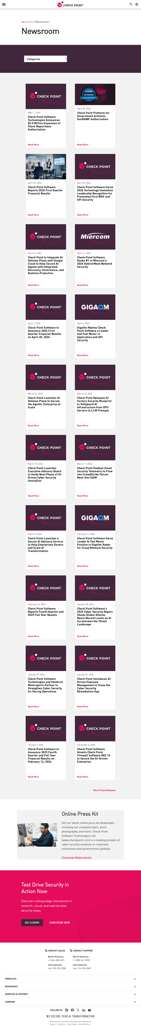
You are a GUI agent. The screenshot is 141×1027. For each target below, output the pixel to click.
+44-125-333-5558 (57, 968)
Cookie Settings (71, 1024)
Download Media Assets (76, 857)
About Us (27, 21)
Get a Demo (32, 922)
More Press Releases (104, 790)
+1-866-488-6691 (56, 960)
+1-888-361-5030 (81, 960)
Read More (33, 144)
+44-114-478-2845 (82, 968)
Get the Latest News (84, 1024)
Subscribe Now (59, 922)
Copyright (52, 1024)
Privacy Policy (61, 1024)
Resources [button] (11, 986)
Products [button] (10, 978)
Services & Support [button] (16, 994)
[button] (132, 4)
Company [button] (10, 1001)
